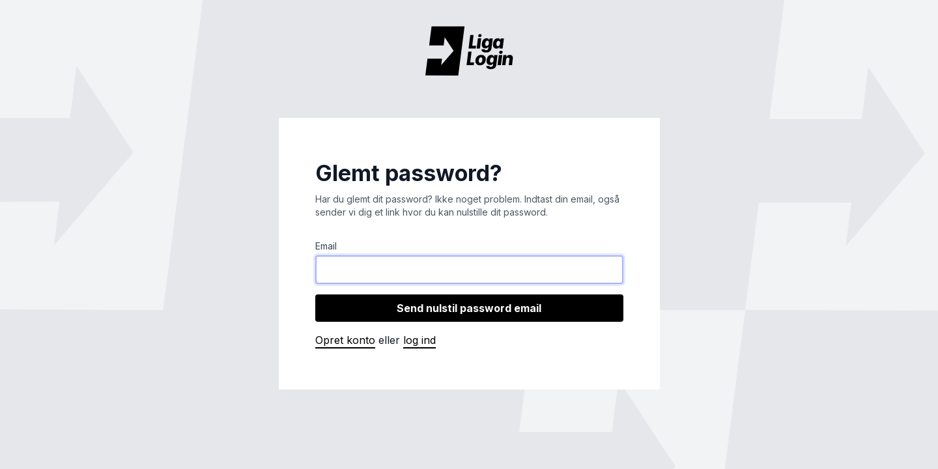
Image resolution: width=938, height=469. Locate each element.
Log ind (419, 340)
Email (326, 245)
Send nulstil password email (469, 308)
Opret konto (345, 340)
